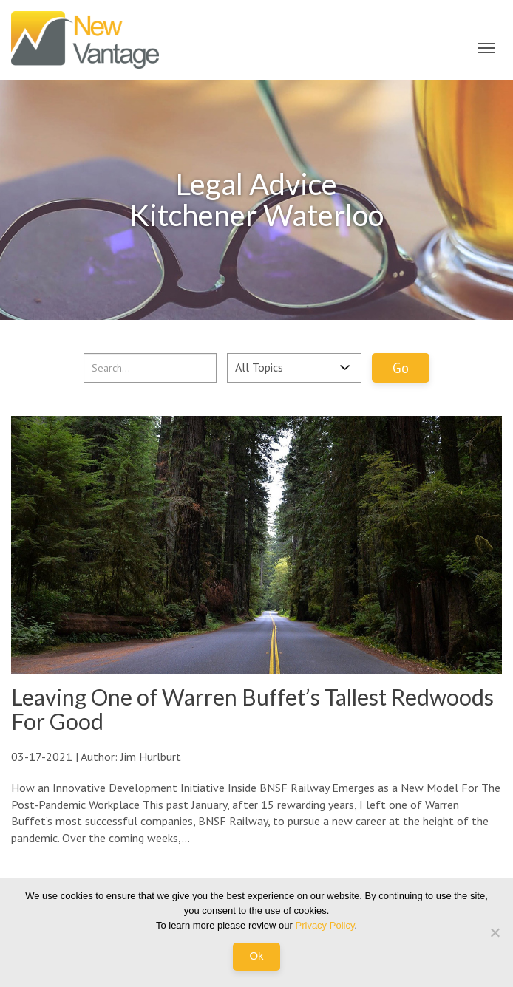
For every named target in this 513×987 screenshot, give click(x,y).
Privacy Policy (325, 925)
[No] (494, 932)
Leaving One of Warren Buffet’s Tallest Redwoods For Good (252, 708)
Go (401, 368)
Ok (256, 955)
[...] (150, 368)
